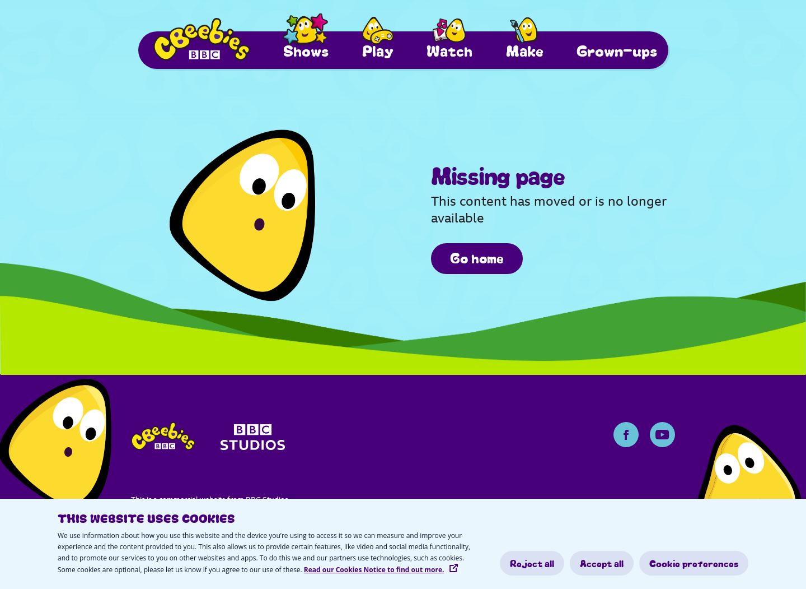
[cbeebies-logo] (163, 439)
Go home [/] (477, 257)
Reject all (532, 563)
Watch (449, 50)
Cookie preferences (693, 563)
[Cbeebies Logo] (202, 39)
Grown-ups (617, 50)
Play (377, 50)
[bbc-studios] (253, 441)
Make (524, 50)
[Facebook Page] (626, 434)
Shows (306, 50)
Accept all (602, 563)
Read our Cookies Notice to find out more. (374, 569)
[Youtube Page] (662, 434)
